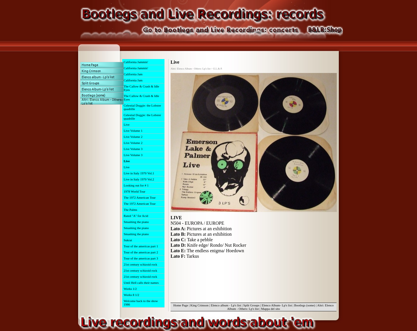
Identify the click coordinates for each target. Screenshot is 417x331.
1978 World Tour (134, 191)
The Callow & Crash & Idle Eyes (141, 88)
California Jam (133, 74)
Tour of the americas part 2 (141, 252)
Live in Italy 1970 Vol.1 (139, 173)
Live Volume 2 (133, 136)
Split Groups (251, 305)
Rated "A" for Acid (136, 215)
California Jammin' (136, 62)
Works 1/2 (130, 288)
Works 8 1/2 (131, 295)
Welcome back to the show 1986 (141, 302)
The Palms (130, 209)
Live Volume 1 (133, 130)
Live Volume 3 (133, 149)
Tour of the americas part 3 (141, 258)
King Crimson (199, 305)
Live (126, 124)
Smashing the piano (136, 222)
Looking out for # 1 (136, 185)
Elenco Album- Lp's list (277, 305)
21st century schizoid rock (140, 264)
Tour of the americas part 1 (141, 246)
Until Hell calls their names (141, 282)
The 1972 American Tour (140, 197)
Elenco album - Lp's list (226, 305)
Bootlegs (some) (304, 305)
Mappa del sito (270, 308)
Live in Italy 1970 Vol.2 (139, 179)
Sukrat (128, 240)
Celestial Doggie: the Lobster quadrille (142, 107)
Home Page (180, 305)
